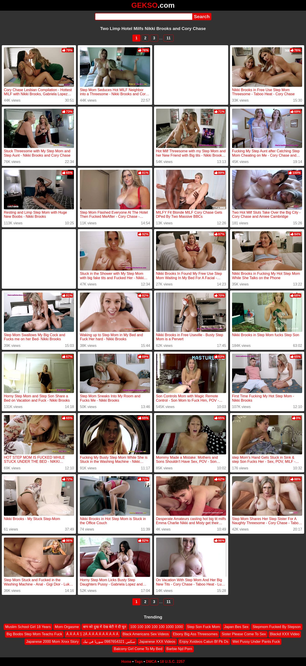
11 (169, 38)
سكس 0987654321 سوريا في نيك (109, 641)
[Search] (143, 16)
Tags (138, 661)
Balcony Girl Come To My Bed (138, 649)
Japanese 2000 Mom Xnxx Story (52, 641)
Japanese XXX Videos (157, 641)
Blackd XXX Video (285, 634)
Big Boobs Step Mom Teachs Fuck (34, 634)
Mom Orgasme (67, 627)
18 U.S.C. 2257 (172, 661)
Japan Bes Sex (236, 627)
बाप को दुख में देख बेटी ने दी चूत (104, 627)
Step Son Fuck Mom (203, 627)
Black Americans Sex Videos (146, 634)
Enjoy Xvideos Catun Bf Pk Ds (204, 641)
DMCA (151, 661)
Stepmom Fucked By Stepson (277, 627)
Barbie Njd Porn (179, 649)
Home (126, 661)
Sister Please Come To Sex (244, 634)
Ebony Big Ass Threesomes (195, 634)
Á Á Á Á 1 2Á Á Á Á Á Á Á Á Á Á (92, 634)
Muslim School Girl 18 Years (28, 627)
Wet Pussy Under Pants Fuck (256, 641)
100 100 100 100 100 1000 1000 (156, 627)
